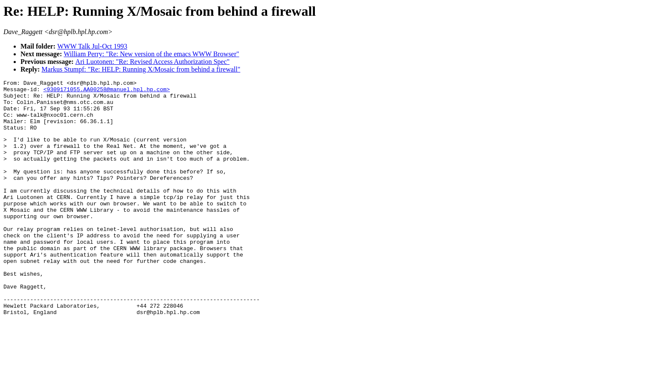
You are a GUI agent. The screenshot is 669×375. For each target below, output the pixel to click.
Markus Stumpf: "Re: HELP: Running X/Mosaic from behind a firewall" (140, 69)
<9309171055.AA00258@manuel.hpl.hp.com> (107, 91)
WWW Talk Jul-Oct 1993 (92, 46)
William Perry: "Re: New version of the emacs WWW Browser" (151, 54)
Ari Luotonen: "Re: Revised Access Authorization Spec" (153, 61)
